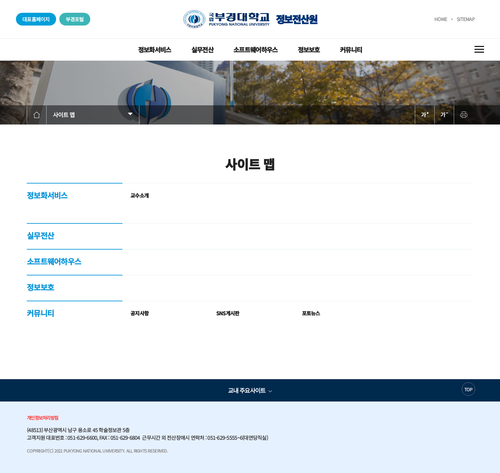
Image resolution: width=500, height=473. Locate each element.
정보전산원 (250, 19)
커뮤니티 (351, 49)
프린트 (463, 114)
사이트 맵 (64, 114)
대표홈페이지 (36, 19)
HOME (440, 19)
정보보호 (309, 49)
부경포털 (75, 19)
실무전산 (202, 49)
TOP (468, 389)
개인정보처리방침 (42, 417)
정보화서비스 (154, 49)
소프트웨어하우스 (255, 49)
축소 (444, 114)
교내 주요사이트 (246, 390)
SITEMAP (465, 19)
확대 (424, 114)
